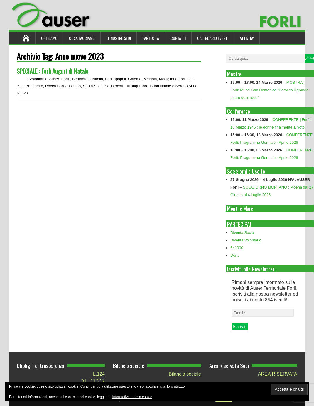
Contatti (178, 38)
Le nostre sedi (118, 38)
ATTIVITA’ (247, 38)
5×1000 (236, 248)
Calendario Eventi (212, 38)
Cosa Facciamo (82, 38)
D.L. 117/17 (92, 380)
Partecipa (150, 38)
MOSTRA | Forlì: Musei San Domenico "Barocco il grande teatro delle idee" (269, 90)
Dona (234, 255)
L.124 (99, 373)
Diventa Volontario (245, 240)
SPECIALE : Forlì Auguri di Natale (52, 71)
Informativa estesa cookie (132, 397)
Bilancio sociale (185, 373)
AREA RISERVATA (277, 373)
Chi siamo (49, 38)
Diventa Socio (242, 232)
